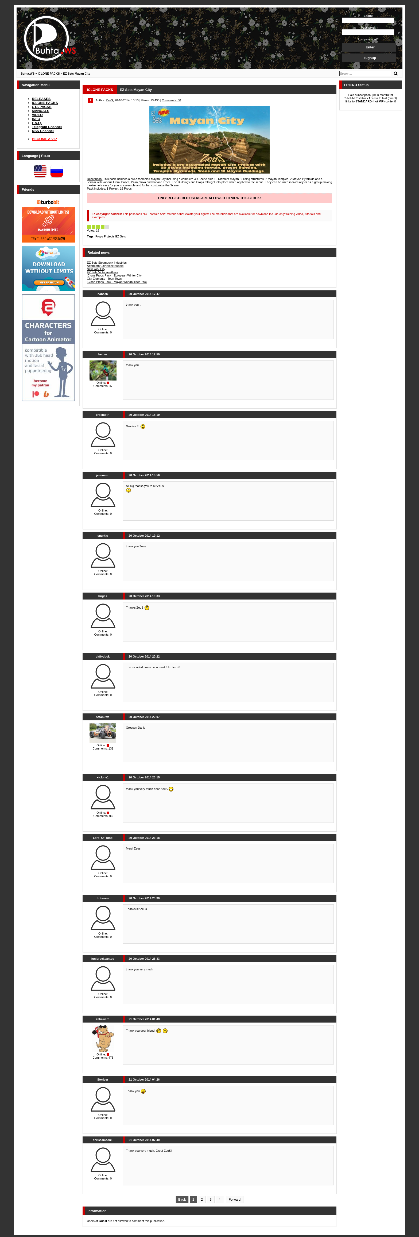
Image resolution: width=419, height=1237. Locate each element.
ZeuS (109, 100)
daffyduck (103, 656)
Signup (370, 58)
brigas (102, 596)
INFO (36, 119)
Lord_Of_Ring (102, 837)
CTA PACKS (41, 107)
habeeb (103, 293)
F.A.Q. (37, 123)
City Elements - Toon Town (104, 278)
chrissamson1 (102, 1140)
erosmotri (103, 414)
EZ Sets (120, 236)
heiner (102, 354)
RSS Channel (43, 131)
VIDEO (37, 115)
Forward (234, 1199)
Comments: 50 (171, 100)
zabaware (103, 1019)
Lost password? (368, 39)
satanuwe (102, 717)
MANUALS (40, 111)
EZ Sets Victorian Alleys (102, 272)
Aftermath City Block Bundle (105, 265)
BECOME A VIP (44, 139)
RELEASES (41, 99)
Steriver (102, 1079)
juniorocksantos (102, 958)
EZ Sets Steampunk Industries (107, 262)
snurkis (103, 535)
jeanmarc (102, 475)
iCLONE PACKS (45, 103)
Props (99, 236)
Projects (109, 236)
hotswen (103, 898)
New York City (96, 269)
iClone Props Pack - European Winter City (114, 275)
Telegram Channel (47, 127)
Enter (370, 47)
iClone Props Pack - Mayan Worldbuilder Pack (117, 281)
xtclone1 (103, 777)
